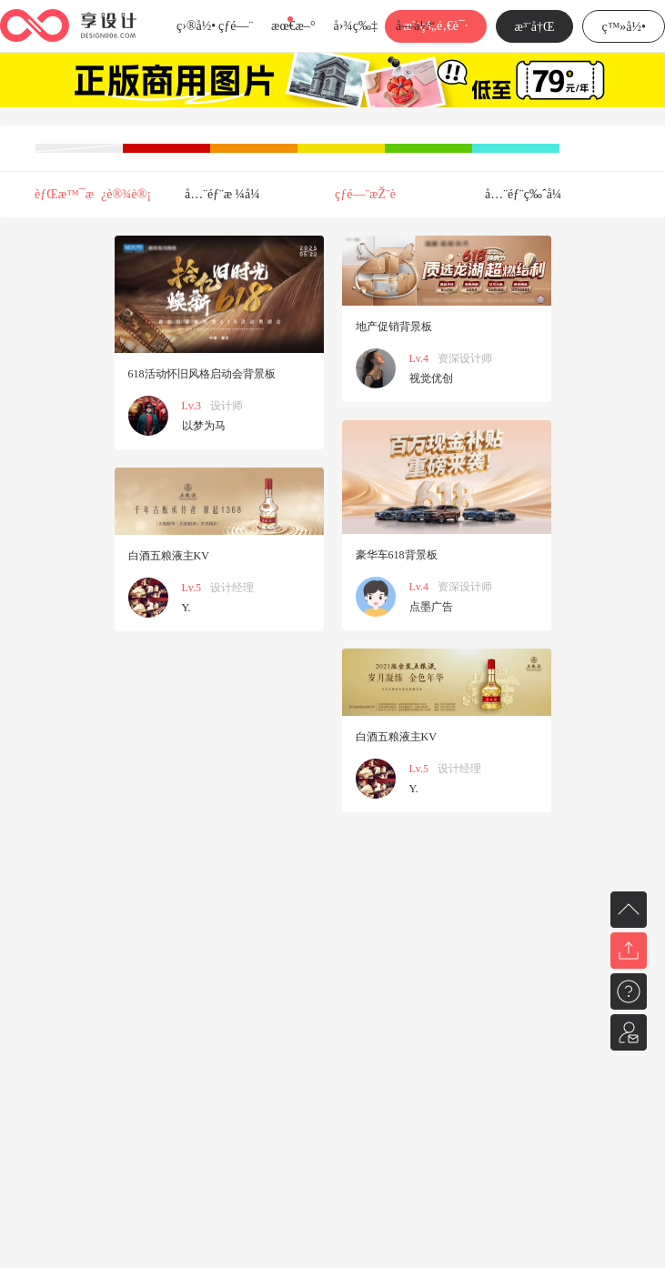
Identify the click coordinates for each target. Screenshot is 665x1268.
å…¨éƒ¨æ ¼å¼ (227, 194)
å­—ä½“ (415, 26)
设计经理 (232, 587)
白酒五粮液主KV (168, 555)
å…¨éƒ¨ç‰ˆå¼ (528, 194)
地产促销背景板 (394, 326)
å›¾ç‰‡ (355, 26)
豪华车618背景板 (397, 554)
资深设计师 (465, 358)
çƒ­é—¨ (235, 26)
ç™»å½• (623, 27)
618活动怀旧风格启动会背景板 (202, 373)
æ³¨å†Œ (535, 27)
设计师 (226, 405)
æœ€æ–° (293, 26)
